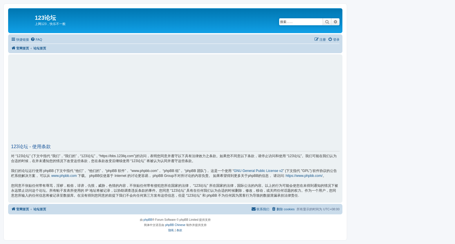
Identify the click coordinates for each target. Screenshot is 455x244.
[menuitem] (36, 39)
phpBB (147, 219)
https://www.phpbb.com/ (304, 176)
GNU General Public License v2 (258, 171)
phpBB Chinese (175, 225)
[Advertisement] (185, 101)
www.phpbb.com (64, 176)
